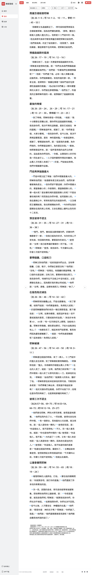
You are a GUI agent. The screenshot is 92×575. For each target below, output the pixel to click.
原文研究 (34, 3)
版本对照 (71, 8)
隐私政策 (47, 572)
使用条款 (54, 572)
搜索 (27, 3)
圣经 (21, 3)
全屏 (63, 8)
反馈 (60, 572)
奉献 (88, 2)
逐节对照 (43, 3)
